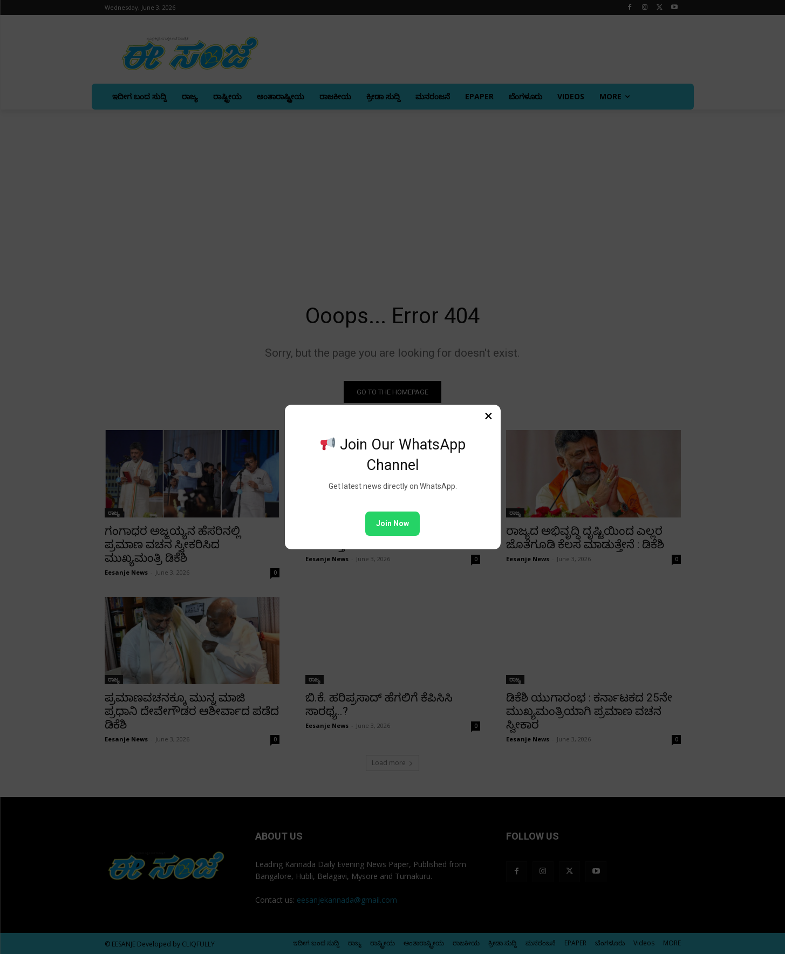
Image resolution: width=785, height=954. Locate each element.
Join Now (392, 523)
